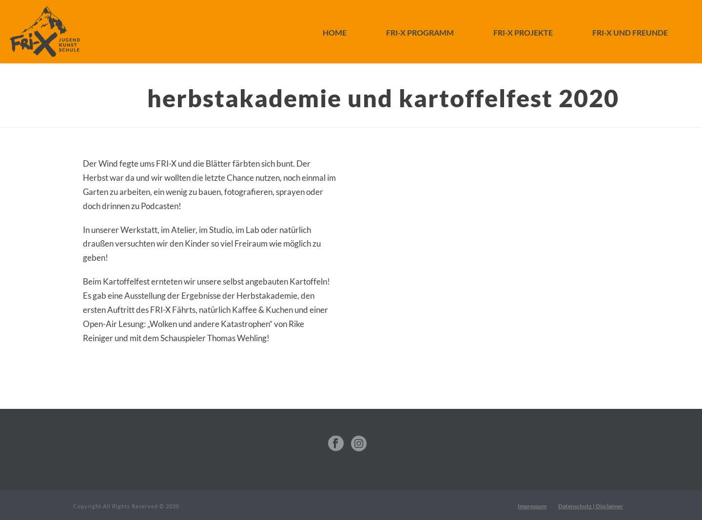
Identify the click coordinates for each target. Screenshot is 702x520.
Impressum (532, 506)
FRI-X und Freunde (630, 32)
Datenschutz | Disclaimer (590, 506)
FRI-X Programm (420, 32)
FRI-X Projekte (523, 32)
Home (335, 32)
